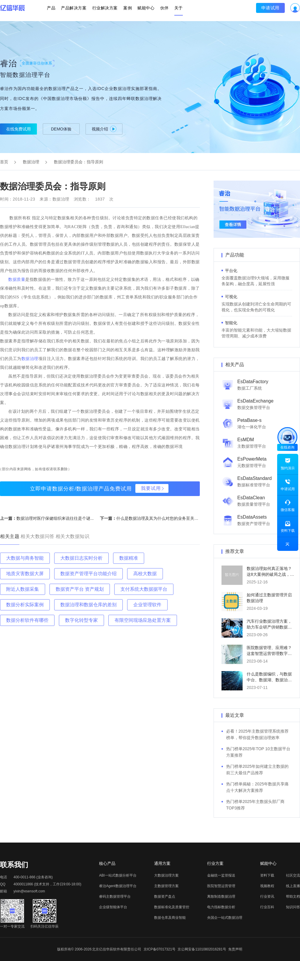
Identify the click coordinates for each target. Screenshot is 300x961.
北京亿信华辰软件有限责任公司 (116, 949)
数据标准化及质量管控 (171, 907)
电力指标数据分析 (221, 907)
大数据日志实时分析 (81, 558)
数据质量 (16, 279)
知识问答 (293, 907)
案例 (127, 10)
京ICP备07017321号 (159, 949)
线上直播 (293, 886)
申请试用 (263, 10)
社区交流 (293, 875)
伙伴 (159, 10)
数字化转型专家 (81, 620)
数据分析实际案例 (25, 604)
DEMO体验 (61, 129)
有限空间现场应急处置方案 (143, 620)
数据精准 (128, 558)
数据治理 (31, 161)
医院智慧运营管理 (221, 886)
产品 (58, 10)
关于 (171, 10)
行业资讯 (267, 896)
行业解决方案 (107, 10)
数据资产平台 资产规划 (80, 589)
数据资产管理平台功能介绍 (88, 573)
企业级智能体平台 (113, 907)
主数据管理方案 (166, 886)
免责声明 (235, 949)
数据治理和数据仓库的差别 (88, 604)
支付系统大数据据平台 (143, 589)
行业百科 (267, 907)
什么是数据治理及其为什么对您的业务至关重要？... (163, 518)
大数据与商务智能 (25, 558)
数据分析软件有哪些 (27, 620)
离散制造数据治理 (221, 896)
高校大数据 (145, 573)
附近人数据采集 (22, 589)
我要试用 (151, 488)
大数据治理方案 (166, 875)
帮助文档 (293, 896)
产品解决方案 (78, 10)
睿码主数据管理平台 (115, 896)
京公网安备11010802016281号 (202, 949)
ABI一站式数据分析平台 (117, 875)
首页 (4, 161)
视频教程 (267, 886)
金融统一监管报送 (221, 875)
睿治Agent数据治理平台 (117, 886)
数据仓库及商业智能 (170, 918)
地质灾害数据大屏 (25, 573)
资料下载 (267, 875)
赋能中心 (143, 10)
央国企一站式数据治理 (224, 918)
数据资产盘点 (164, 896)
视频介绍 (104, 128)
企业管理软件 (147, 604)
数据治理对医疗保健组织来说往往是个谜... (55, 518)
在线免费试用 (18, 129)
